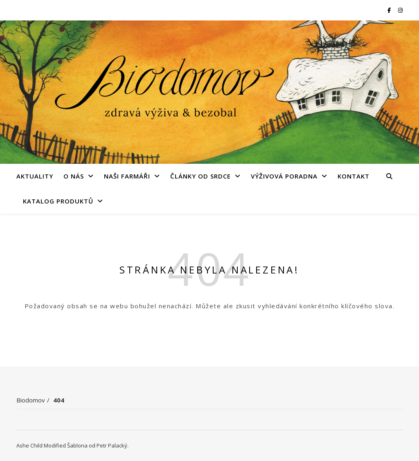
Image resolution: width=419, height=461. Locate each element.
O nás (73, 176)
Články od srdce (200, 176)
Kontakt (353, 176)
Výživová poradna (284, 176)
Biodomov (30, 400)
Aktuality (34, 176)
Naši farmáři (127, 176)
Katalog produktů (58, 201)
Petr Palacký (112, 445)
